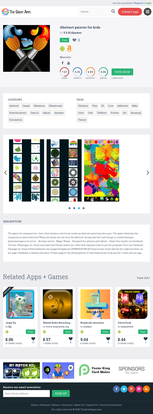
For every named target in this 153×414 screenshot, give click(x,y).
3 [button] (78, 208)
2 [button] (74, 208)
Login (148, 3)
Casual (26, 105)
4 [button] (83, 208)
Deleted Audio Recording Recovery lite (64, 322)
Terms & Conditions (111, 404)
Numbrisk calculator (92, 322)
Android (14, 105)
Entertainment (17, 112)
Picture (115, 112)
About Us (79, 404)
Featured (45, 404)
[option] (26, 171)
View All (143, 278)
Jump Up (10, 322)
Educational (55, 105)
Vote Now (122, 72)
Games (46, 112)
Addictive (122, 105)
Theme (82, 119)
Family (35, 112)
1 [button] (69, 208)
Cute (90, 112)
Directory (67, 404)
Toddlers (102, 112)
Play (94, 105)
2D (102, 105)
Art (125, 112)
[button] (5, 172)
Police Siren (124, 322)
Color (81, 112)
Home (34, 404)
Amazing (136, 112)
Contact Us (92, 404)
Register (139, 3)
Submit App (130, 12)
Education (39, 105)
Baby (134, 105)
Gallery (56, 404)
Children (83, 105)
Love (110, 105)
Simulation (15, 119)
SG (9, 326)
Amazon (59, 112)
